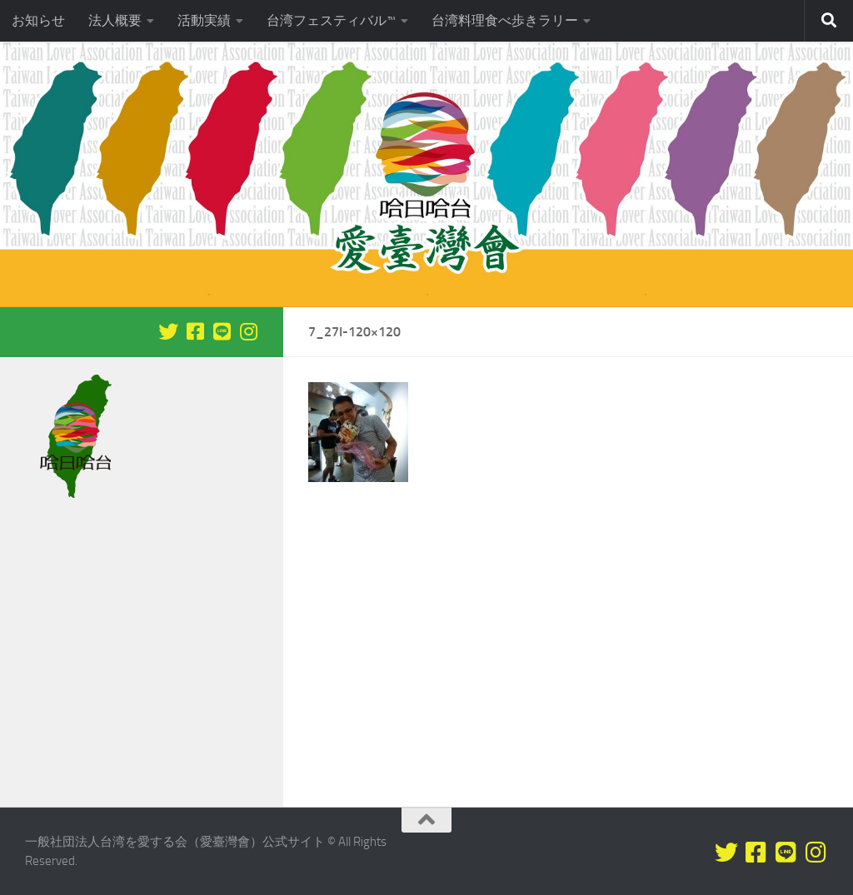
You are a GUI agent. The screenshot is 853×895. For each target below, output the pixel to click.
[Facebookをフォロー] (195, 331)
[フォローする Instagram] (248, 331)
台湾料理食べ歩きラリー (504, 20)
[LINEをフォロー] (222, 331)
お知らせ (38, 20)
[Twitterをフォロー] (168, 331)
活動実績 (204, 20)
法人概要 (115, 20)
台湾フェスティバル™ (331, 20)
